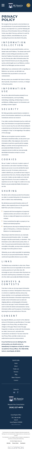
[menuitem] (8, 443)
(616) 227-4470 (16, 407)
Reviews (16, 372)
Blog (16, 374)
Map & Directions (15, 424)
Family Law (16, 369)
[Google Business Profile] (14, 392)
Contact (16, 380)
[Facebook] (18, 392)
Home (16, 363)
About (16, 366)
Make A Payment (16, 377)
